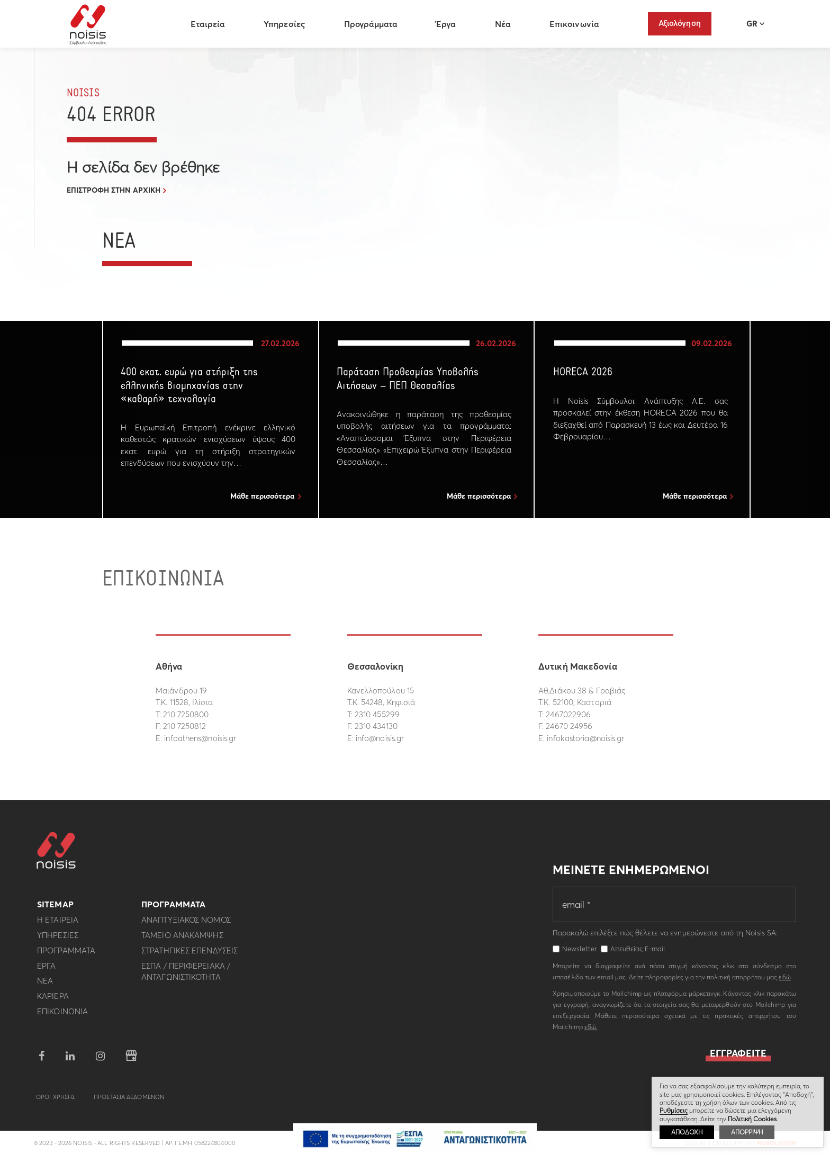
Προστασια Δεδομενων (129, 1101)
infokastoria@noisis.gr (585, 738)
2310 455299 (377, 714)
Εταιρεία (210, 24)
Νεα (45, 985)
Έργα (448, 24)
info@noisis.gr (380, 738)
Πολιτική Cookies (752, 1119)
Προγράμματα (372, 24)
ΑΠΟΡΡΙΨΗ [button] (747, 1132)
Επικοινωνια (62, 1016)
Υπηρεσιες (57, 939)
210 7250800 (186, 714)
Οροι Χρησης (55, 1101)
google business (131, 1060)
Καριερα (53, 1000)
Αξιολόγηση (679, 23)
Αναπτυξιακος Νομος (186, 924)
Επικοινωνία (576, 24)
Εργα (46, 970)
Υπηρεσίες (287, 24)
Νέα (504, 24)
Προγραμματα (66, 955)
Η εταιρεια (57, 924)
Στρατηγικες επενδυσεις (189, 955)
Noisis (90, 24)
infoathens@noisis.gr (200, 738)
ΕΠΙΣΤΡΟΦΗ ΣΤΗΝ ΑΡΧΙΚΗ (113, 190)
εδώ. (590, 1031)
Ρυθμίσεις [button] (674, 1110)
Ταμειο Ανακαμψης (182, 939)
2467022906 (568, 714)
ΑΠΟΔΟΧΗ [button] (686, 1132)
